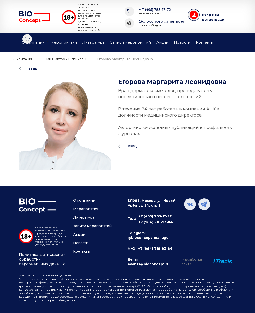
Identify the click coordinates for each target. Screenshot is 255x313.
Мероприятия (63, 42)
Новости (182, 42)
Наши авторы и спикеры (65, 59)
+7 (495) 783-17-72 (155, 216)
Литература (93, 42)
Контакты (205, 42)
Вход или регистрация (214, 17)
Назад (32, 68)
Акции (162, 42)
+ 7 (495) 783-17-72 (155, 11)
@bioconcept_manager (161, 23)
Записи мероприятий (130, 42)
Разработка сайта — (192, 261)
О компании (33, 42)
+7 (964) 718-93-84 (155, 222)
